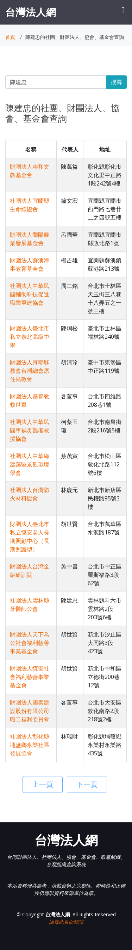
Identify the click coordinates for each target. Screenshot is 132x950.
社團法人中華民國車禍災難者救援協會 (29, 430)
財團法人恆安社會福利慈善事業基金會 (29, 677)
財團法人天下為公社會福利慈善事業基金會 (29, 643)
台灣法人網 (30, 12)
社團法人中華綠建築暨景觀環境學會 (29, 464)
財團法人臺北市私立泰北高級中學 (29, 336)
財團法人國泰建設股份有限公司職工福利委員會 (29, 711)
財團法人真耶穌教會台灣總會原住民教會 (29, 370)
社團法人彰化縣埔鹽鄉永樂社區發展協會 (29, 745)
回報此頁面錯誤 (66, 921)
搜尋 (116, 82)
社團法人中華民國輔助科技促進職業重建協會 (29, 294)
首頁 (10, 37)
